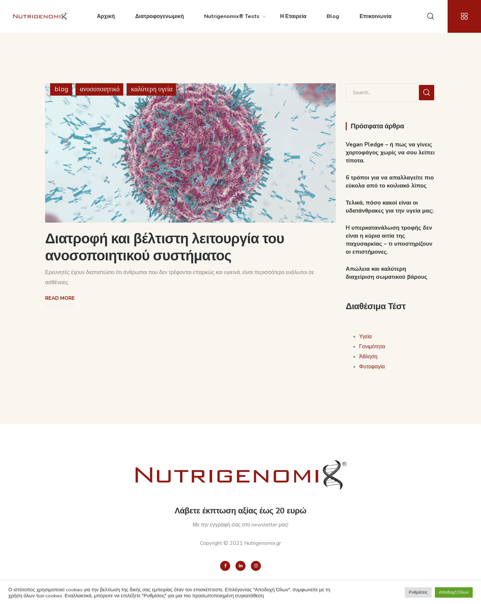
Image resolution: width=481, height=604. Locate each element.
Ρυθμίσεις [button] (418, 592)
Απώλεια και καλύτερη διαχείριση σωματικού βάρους (386, 273)
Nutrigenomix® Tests (232, 16)
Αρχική (106, 16)
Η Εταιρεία (293, 16)
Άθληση (368, 356)
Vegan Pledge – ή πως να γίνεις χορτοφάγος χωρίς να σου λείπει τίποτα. (390, 152)
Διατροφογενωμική (159, 16)
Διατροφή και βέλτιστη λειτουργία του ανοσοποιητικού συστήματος (164, 247)
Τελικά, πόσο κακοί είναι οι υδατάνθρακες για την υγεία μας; (390, 207)
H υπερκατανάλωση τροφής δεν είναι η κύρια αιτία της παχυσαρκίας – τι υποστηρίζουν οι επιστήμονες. (389, 240)
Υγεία (365, 336)
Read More (60, 298)
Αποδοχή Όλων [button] (454, 592)
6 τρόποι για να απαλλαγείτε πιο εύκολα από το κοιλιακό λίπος (390, 182)
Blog (333, 16)
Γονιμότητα (372, 346)
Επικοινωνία (375, 16)
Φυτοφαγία (372, 366)
